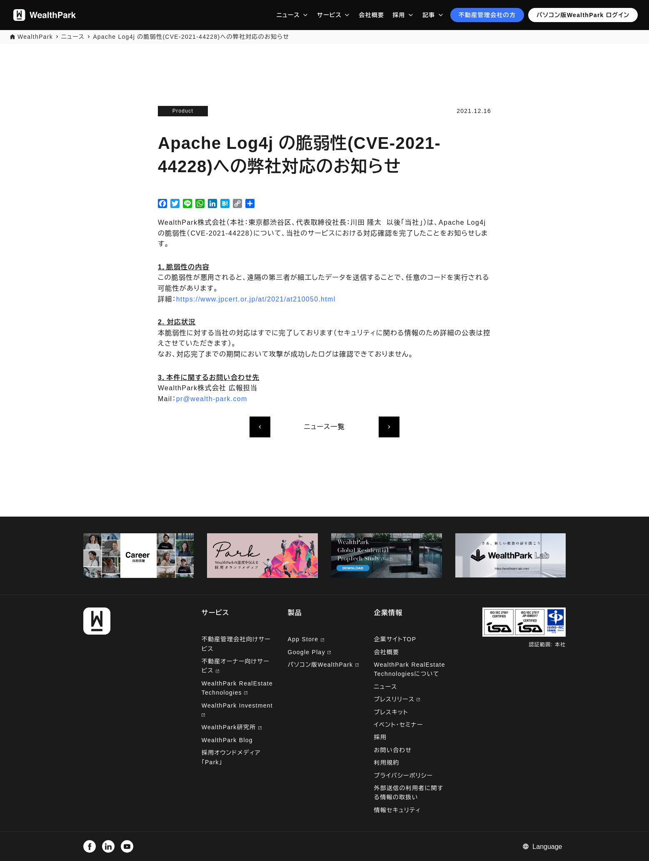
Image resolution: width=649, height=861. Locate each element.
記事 (428, 15)
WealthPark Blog (227, 740)
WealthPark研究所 (230, 727)
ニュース (288, 15)
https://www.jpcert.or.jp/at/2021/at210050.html (256, 299)
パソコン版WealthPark (323, 664)
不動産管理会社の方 (487, 15)
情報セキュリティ (397, 810)
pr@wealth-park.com (211, 398)
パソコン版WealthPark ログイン (583, 15)
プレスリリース (397, 699)
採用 (398, 15)
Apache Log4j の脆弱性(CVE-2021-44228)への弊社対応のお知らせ (191, 37)
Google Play (309, 652)
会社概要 (371, 15)
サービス (329, 15)
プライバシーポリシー (403, 775)
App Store (306, 639)
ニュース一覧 (324, 426)
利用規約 (386, 762)
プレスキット (391, 712)
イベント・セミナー (398, 724)
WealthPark (35, 37)
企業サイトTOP (395, 639)
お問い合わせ (393, 750)
